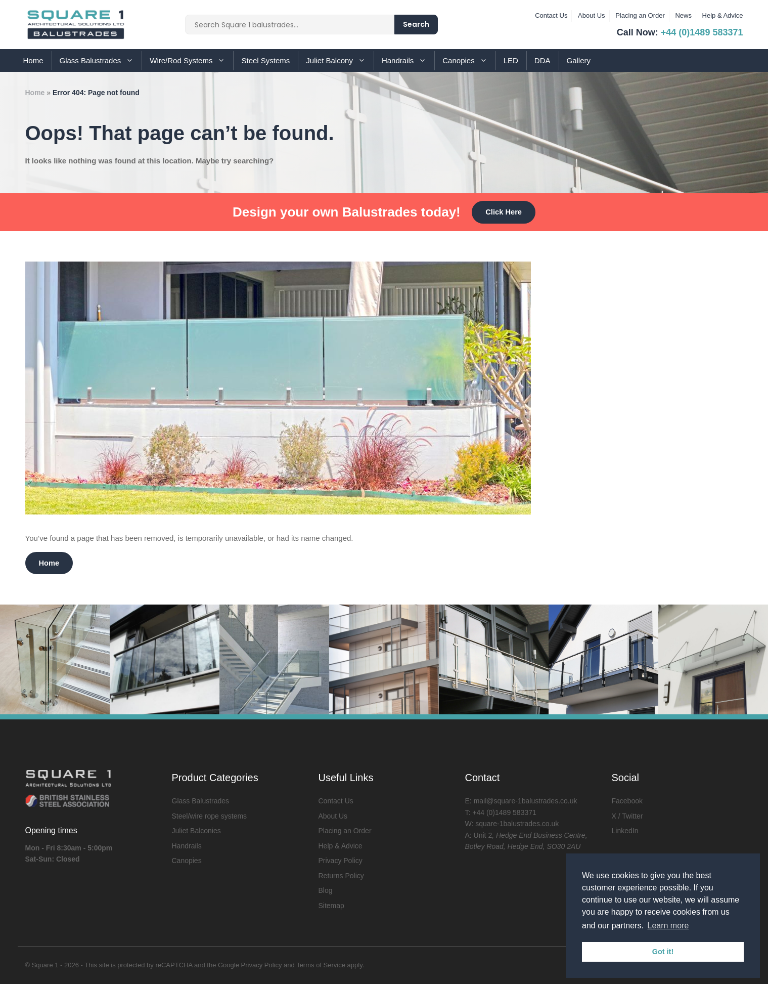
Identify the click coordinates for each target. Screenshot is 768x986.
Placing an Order (640, 15)
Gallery (579, 60)
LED (511, 60)
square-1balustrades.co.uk (517, 826)
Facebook (627, 803)
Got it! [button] (662, 952)
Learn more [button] (668, 925)
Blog (326, 892)
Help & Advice (722, 15)
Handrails (408, 60)
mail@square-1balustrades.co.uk (525, 803)
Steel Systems (265, 60)
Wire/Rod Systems (191, 60)
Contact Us (551, 15)
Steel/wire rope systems (209, 818)
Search (416, 24)
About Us (591, 15)
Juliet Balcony (340, 60)
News (683, 15)
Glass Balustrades (101, 60)
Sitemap (331, 908)
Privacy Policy (341, 863)
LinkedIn (625, 833)
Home (33, 60)
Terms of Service (320, 967)
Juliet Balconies (196, 833)
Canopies (468, 60)
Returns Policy (341, 878)
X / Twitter (627, 818)
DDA (542, 60)
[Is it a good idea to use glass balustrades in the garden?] (278, 512)
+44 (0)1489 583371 (702, 32)
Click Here (503, 212)
